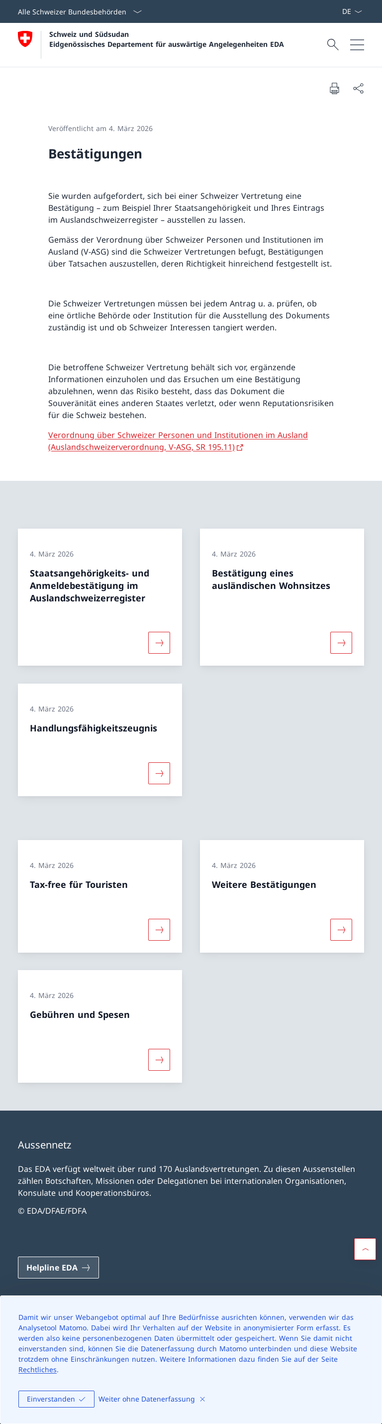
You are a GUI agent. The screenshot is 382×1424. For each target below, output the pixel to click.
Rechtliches (37, 1369)
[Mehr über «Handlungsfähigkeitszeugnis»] (159, 773)
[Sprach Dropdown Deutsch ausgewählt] (352, 11)
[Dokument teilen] (358, 88)
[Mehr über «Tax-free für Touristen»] (159, 929)
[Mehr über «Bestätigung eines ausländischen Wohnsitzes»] (341, 643)
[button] (365, 1249)
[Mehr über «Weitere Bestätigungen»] (341, 929)
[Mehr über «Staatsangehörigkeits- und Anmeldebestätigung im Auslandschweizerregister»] (159, 643)
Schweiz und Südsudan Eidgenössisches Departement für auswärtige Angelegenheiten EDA (166, 38)
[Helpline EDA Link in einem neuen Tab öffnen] (58, 1268)
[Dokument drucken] (334, 88)
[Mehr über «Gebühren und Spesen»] (159, 1060)
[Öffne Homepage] (151, 45)
